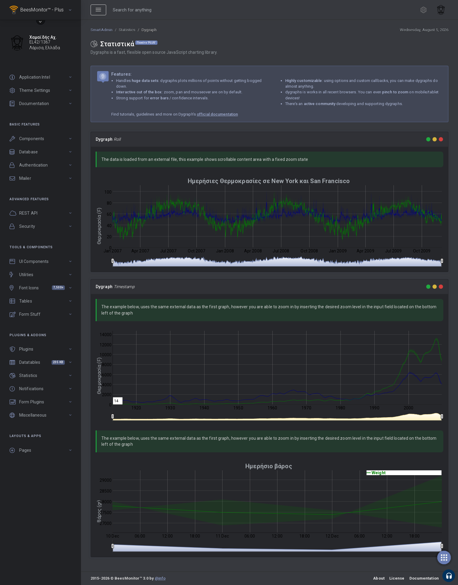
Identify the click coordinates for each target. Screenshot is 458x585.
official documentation (217, 114)
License (397, 578)
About (379, 578)
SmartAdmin (101, 30)
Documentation (424, 578)
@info (160, 578)
